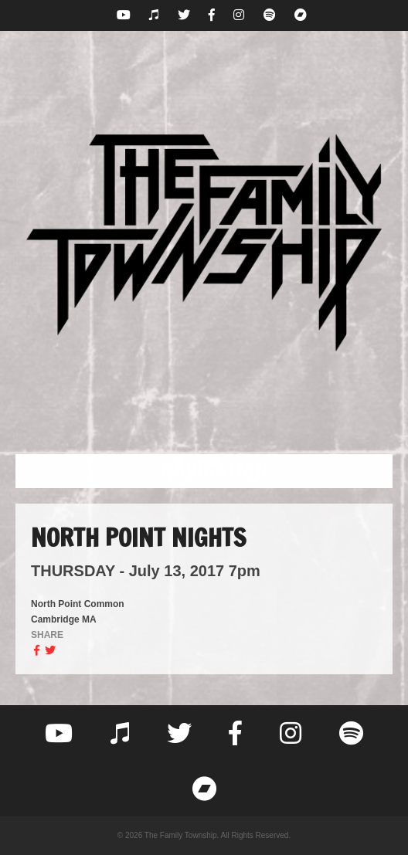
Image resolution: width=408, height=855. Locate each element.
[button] (204, 471)
